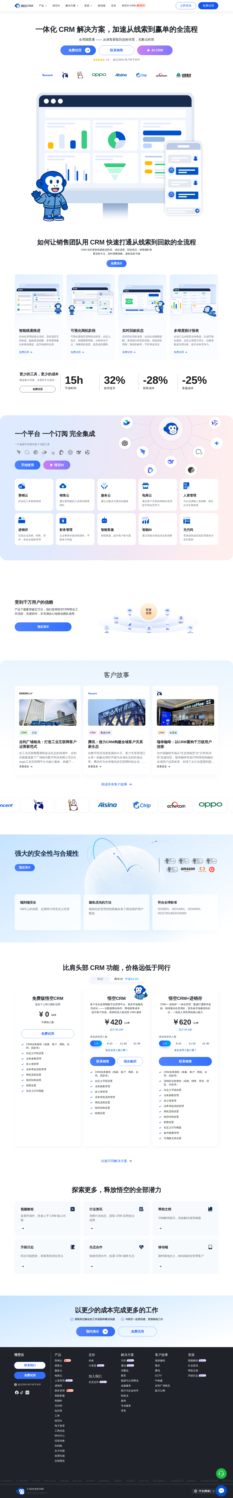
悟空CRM (77, 1481)
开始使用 (27, 465)
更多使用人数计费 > (116, 1050)
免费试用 (208, 5)
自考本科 (90, 1481)
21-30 (137, 1043)
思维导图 (64, 1481)
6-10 (109, 1043)
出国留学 (118, 1481)
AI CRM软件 (6, 1481)
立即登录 (186, 5)
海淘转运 (191, 1481)
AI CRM (36, 1481)
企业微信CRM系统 (209, 1481)
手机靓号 (131, 1481)
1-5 (96, 1043)
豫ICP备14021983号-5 (37, 1493)
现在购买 (130, 1061)
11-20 (123, 1043)
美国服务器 (104, 1481)
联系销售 (102, 1061)
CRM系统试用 (176, 1481)
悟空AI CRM (50, 1481)
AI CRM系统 (22, 1481)
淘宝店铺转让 (159, 1481)
